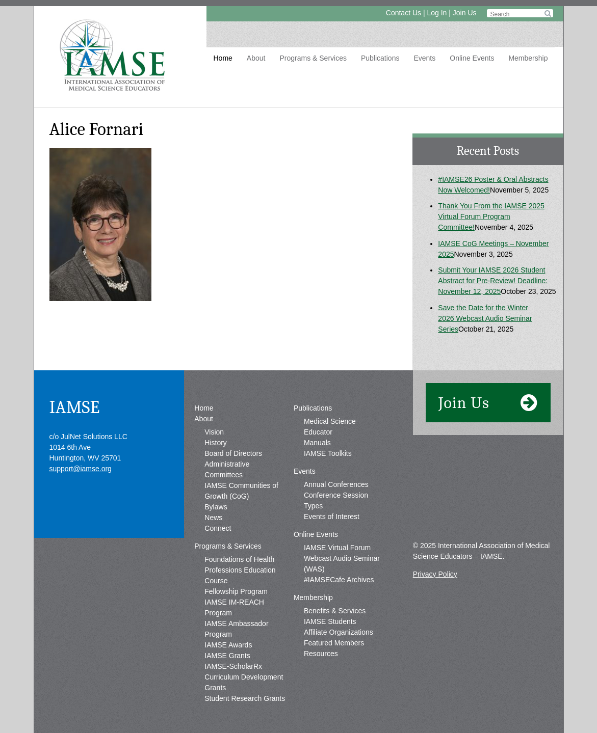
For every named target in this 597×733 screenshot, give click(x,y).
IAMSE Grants (227, 655)
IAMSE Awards (228, 645)
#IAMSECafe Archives (339, 580)
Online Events (472, 58)
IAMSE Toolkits (328, 453)
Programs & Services (312, 58)
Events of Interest (331, 516)
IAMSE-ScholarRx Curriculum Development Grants (243, 677)
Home (223, 58)
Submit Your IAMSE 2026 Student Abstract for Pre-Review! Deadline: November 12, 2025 (493, 280)
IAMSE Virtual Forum (337, 548)
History (215, 443)
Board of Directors (233, 453)
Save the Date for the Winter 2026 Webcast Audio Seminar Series (485, 318)
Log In (437, 13)
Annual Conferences (336, 484)
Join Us (465, 13)
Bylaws (215, 507)
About (256, 58)
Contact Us (403, 13)
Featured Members (334, 643)
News (213, 517)
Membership (528, 58)
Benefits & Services (335, 611)
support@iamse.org (80, 469)
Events (424, 58)
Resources (321, 653)
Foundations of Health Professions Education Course (239, 570)
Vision (214, 432)
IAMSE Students (330, 621)
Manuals (317, 443)
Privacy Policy (435, 574)
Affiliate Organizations (338, 632)
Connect (217, 528)
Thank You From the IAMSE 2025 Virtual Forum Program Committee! (491, 216)
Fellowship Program (236, 591)
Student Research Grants (244, 698)
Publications (380, 58)
